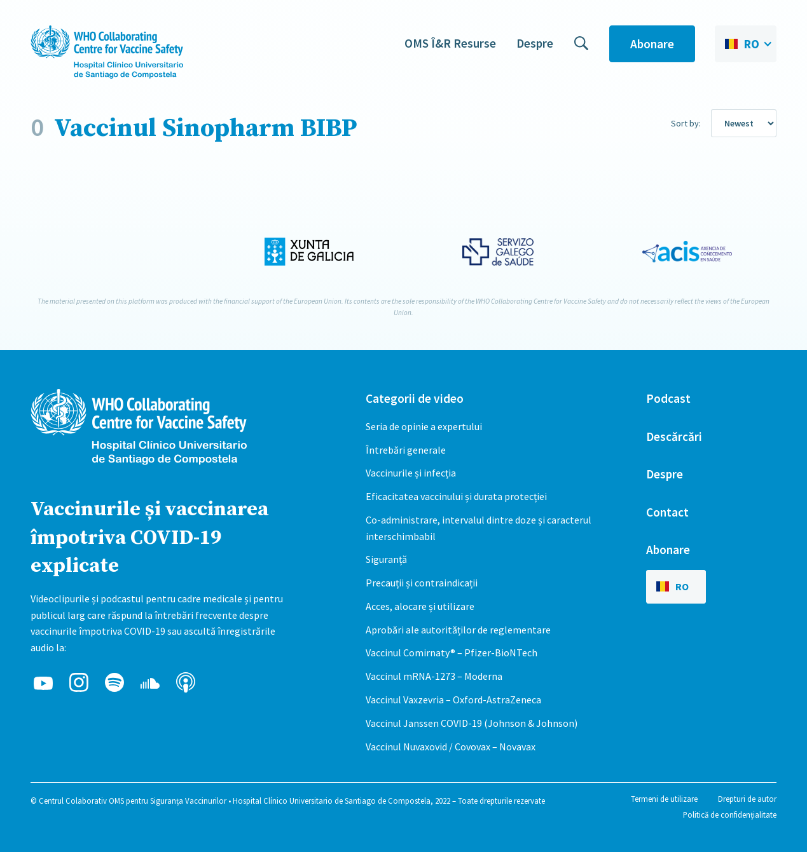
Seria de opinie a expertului (424, 426)
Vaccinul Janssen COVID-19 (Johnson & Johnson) (471, 723)
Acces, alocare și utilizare (420, 606)
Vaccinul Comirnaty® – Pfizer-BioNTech (451, 652)
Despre (534, 43)
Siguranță (386, 559)
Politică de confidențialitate (729, 814)
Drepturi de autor (747, 799)
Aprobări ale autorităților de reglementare (458, 629)
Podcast (668, 398)
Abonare (652, 43)
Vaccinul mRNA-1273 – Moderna (434, 676)
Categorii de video (415, 398)
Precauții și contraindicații (422, 582)
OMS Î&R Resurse (450, 43)
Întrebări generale (406, 449)
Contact (667, 512)
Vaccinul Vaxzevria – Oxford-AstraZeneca (453, 699)
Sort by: (686, 123)
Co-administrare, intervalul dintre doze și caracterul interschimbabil (478, 528)
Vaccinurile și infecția (411, 472)
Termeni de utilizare (664, 799)
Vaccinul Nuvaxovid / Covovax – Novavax (450, 746)
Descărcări (674, 436)
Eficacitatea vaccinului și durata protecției (456, 496)
